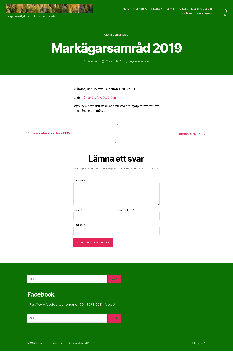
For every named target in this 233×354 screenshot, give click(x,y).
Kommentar (80, 183)
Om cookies (204, 14)
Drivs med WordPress (81, 345)
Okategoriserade (116, 37)
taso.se (42, 345)
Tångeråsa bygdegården (99, 100)
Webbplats (79, 227)
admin (94, 63)
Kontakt (207, 9)
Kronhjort (162, 9)
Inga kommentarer (140, 63)
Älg (149, 9)
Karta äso (188, 14)
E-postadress (126, 212)
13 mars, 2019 (113, 63)
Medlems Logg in (168, 14)
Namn (77, 212)
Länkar (195, 9)
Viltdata (179, 9)
